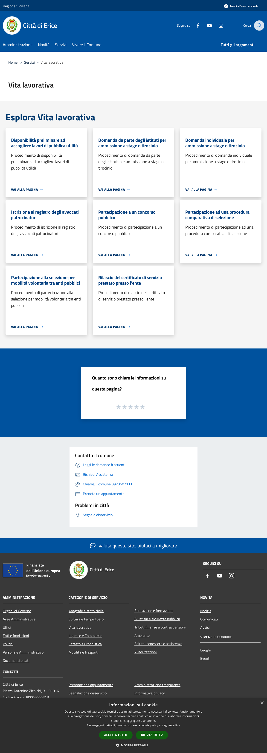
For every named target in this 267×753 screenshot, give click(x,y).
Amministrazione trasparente (157, 685)
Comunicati (209, 619)
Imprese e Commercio (85, 635)
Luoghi (205, 650)
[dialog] (133, 725)
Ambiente (142, 635)
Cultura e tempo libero (86, 619)
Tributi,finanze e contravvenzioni (160, 627)
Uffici (7, 627)
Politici (8, 644)
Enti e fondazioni (16, 635)
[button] (133, 745)
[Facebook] (194, 25)
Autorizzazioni (145, 652)
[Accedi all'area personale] (241, 6)
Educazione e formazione (153, 610)
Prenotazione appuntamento (91, 685)
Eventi (205, 658)
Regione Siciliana (16, 6)
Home (12, 62)
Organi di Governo (17, 611)
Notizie (205, 611)
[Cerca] (258, 25)
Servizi (29, 62)
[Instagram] (217, 25)
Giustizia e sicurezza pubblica (157, 619)
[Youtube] (206, 25)
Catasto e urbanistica (85, 644)
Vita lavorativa (80, 627)
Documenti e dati (16, 660)
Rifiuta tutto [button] (152, 735)
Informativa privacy (149, 693)
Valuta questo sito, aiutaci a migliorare (133, 545)
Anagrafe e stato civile (86, 611)
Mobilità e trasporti (84, 652)
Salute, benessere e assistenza (158, 643)
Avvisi (205, 627)
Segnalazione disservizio (88, 693)
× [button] (262, 703)
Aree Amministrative (19, 619)
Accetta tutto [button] (115, 735)
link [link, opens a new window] (177, 725)
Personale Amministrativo (23, 652)
